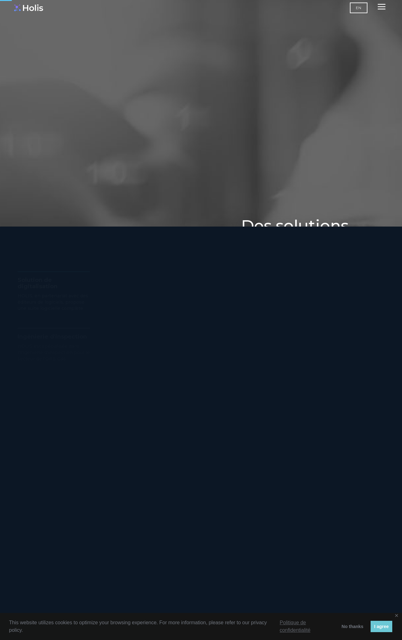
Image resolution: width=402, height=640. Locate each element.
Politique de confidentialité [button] (295, 626)
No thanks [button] (352, 626)
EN (358, 8)
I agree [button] (381, 626)
